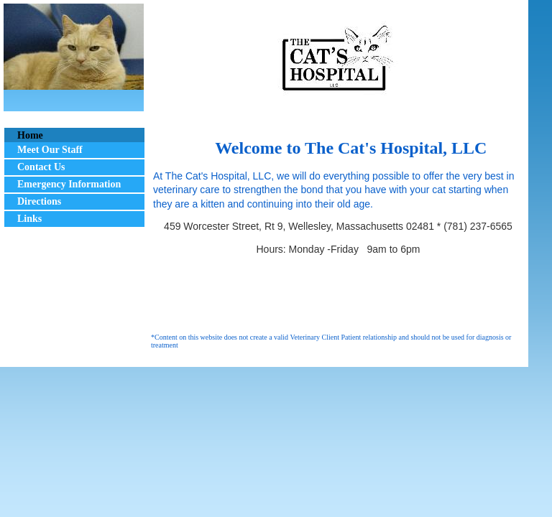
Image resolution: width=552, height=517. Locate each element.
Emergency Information (69, 184)
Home (30, 135)
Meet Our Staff (50, 149)
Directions (39, 201)
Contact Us (41, 167)
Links (29, 218)
